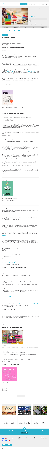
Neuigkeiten (12, 30)
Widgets (27, 438)
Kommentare (17, 30)
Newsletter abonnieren (7, 444)
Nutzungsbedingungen (44, 438)
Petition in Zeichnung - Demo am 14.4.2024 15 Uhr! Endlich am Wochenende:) (16, 179)
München (5, 7)
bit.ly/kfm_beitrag (4, 235)
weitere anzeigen (21, 396)
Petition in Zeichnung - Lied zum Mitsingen (10, 364)
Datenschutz (42, 439)
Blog (19, 439)
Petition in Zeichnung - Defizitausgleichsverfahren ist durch (14, 267)
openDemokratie (28, 439)
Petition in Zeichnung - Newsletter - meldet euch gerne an (13, 113)
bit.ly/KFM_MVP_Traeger (10, 71)
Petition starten (24, 4)
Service (34, 4)
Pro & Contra (7, 30)
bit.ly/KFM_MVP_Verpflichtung (30, 71)
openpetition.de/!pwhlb (5, 261)
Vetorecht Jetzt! (28, 441)
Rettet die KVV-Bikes (39, 417)
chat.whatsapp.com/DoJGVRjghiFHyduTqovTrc (8, 262)
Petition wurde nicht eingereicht (8, 37)
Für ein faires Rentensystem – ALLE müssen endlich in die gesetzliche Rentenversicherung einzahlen (9, 418)
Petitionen (30, 4)
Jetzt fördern (24, 432)
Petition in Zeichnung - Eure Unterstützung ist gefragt (13, 47)
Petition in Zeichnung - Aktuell (8, 207)
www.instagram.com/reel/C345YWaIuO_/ (8, 296)
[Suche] (46, 4)
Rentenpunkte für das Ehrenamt (24, 417)
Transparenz (42, 437)
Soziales (30, 7)
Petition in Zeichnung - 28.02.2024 (8, 309)
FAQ (26, 437)
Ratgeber (34, 437)
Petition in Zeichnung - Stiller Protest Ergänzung (12, 327)
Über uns (19, 437)
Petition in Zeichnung (6, 87)
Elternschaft (33, 16)
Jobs (19, 438)
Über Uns (38, 4)
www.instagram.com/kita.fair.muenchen (14, 261)
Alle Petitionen (35, 438)
